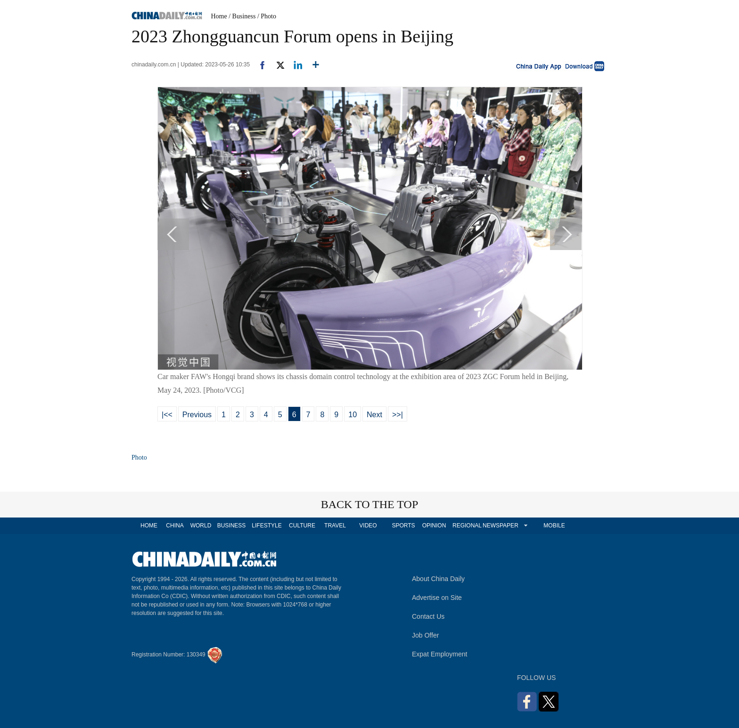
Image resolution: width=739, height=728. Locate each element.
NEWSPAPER (500, 525)
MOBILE (554, 525)
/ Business (242, 16)
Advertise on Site (437, 597)
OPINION (434, 525)
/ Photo (266, 16)
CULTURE (302, 525)
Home (219, 16)
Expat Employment (440, 654)
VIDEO (368, 525)
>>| (397, 415)
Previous (197, 415)
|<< (167, 415)
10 (352, 415)
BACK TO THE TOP (370, 504)
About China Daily (438, 578)
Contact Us (428, 616)
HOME (148, 525)
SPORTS (403, 525)
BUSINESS (231, 525)
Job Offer (425, 635)
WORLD (201, 525)
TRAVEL (335, 525)
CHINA (174, 525)
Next (374, 415)
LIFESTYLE (266, 525)
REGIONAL (467, 525)
